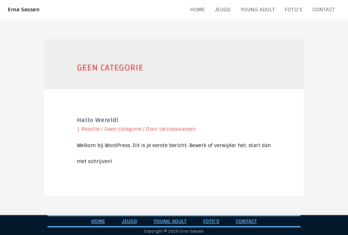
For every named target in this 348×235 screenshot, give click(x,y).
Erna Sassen (24, 9)
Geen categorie (122, 129)
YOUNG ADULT (258, 9)
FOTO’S (294, 9)
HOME (197, 9)
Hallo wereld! (98, 120)
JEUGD (223, 9)
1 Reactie (88, 129)
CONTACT (323, 9)
